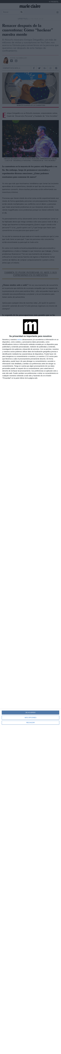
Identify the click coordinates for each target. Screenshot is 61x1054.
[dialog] (30, 685)
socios (19, 339)
